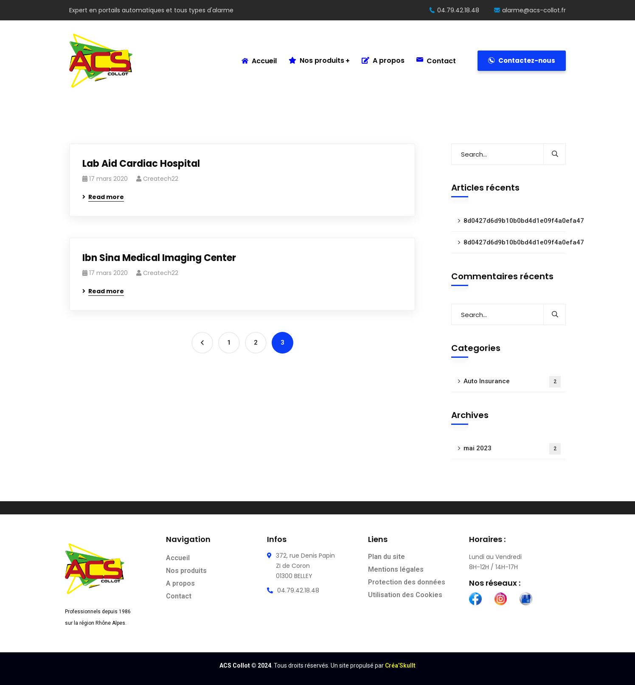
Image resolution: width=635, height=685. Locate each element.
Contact (436, 61)
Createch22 (160, 178)
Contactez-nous (521, 60)
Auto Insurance (512, 381)
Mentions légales (396, 569)
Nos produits (316, 60)
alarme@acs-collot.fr (530, 10)
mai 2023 (512, 449)
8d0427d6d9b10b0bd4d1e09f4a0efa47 (515, 221)
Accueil (259, 61)
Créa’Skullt (400, 665)
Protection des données (406, 582)
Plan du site (386, 557)
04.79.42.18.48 (454, 10)
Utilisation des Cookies (405, 595)
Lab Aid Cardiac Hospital (141, 163)
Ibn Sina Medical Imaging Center (159, 257)
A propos (383, 60)
